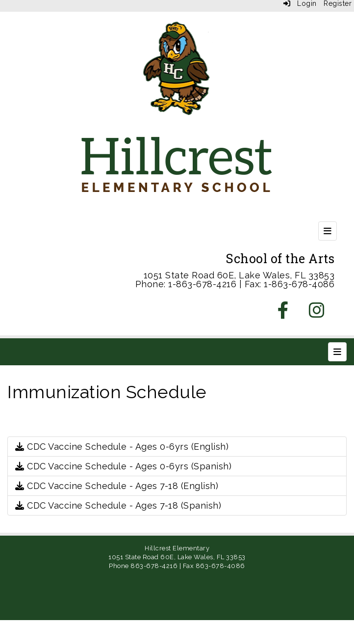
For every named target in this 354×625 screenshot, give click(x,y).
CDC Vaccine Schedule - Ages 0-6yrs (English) (121, 446)
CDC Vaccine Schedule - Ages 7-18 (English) (116, 486)
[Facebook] (283, 313)
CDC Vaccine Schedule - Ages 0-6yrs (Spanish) (123, 466)
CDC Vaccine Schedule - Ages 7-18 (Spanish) (118, 505)
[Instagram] (317, 313)
